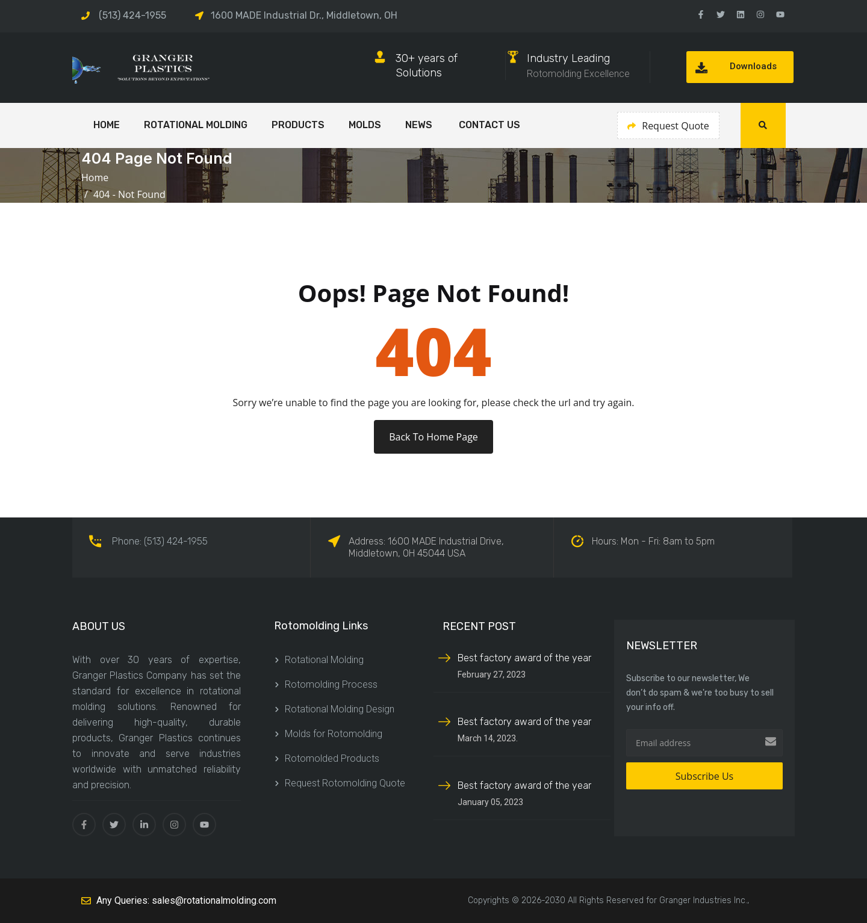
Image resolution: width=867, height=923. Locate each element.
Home (97, 177)
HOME (106, 125)
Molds (365, 125)
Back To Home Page (433, 436)
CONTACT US (489, 125)
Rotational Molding (195, 125)
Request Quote (668, 125)
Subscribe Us (704, 776)
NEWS (420, 125)
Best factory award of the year (524, 658)
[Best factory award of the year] (444, 657)
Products (298, 125)
